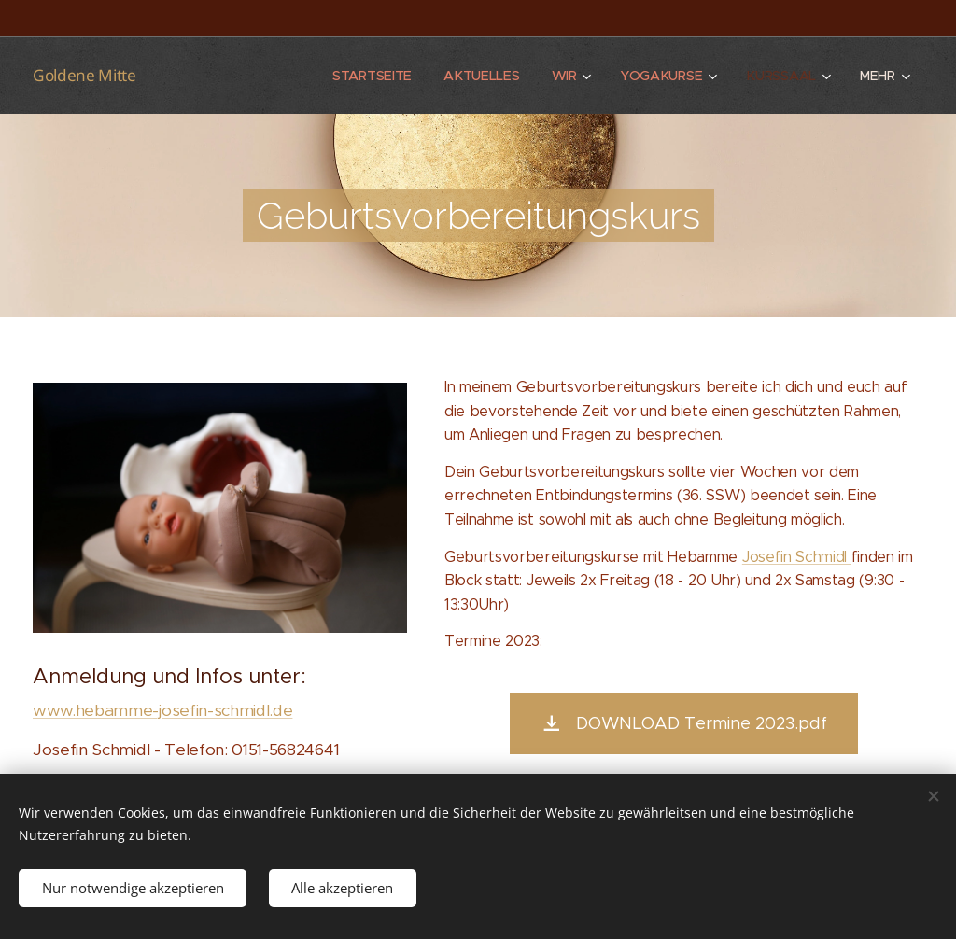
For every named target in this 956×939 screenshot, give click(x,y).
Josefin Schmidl (796, 557)
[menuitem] (372, 75)
